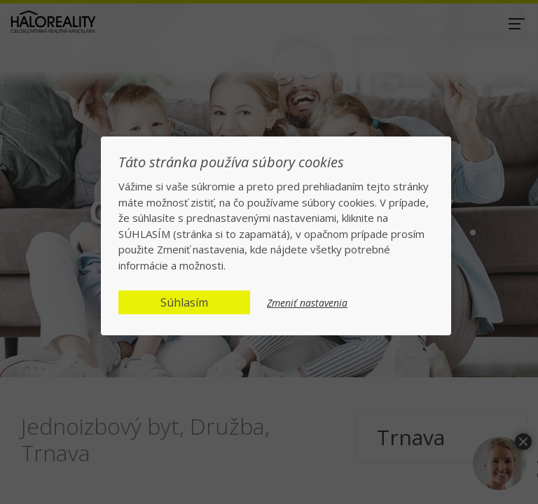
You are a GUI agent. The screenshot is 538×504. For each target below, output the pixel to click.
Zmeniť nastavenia (307, 303)
